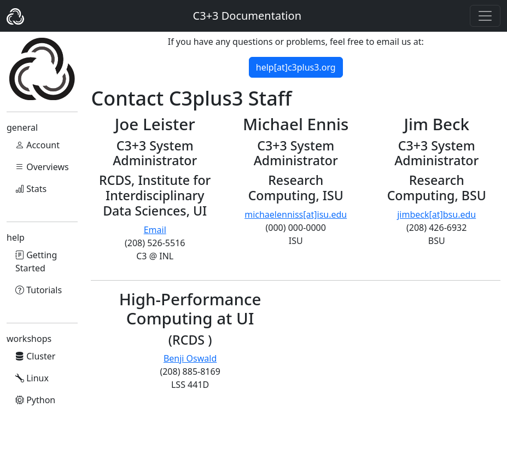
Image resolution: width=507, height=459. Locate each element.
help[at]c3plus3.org (296, 67)
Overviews (42, 167)
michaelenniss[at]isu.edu (295, 214)
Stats (30, 189)
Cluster (35, 356)
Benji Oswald (190, 358)
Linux (32, 378)
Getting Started (36, 261)
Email (155, 230)
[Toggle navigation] (485, 16)
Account (37, 145)
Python (35, 400)
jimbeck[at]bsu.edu (436, 214)
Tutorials (38, 290)
